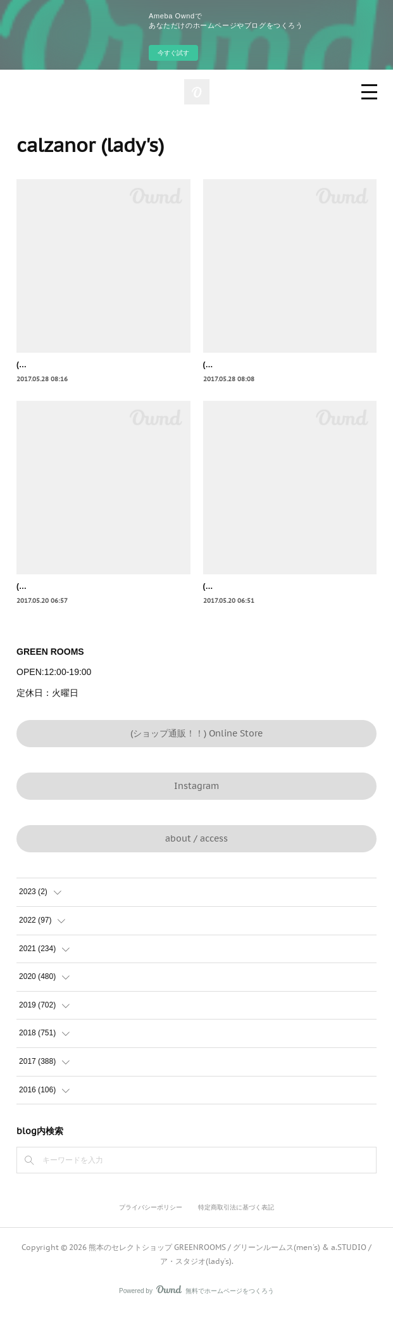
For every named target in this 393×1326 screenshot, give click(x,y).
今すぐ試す (173, 52)
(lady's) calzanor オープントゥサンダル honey (284, 600)
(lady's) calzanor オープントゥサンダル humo (96, 600)
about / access (196, 852)
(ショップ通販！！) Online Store (196, 746)
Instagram (196, 799)
